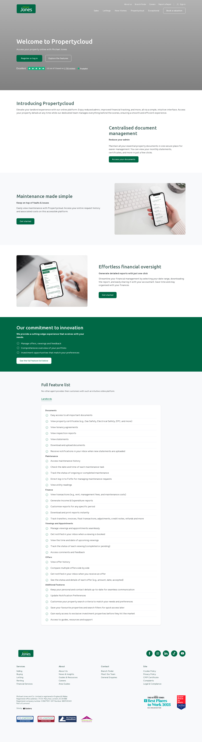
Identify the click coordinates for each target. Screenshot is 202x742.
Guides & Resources (68, 677)
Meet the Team (108, 674)
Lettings (107, 11)
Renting (20, 680)
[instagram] (158, 653)
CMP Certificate (151, 677)
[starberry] (27, 708)
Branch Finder (140, 4)
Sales (96, 11)
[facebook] (149, 653)
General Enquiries (109, 677)
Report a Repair (165, 4)
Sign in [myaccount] (181, 4)
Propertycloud (137, 11)
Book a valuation (174, 10)
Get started (25, 221)
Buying (19, 674)
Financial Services (24, 684)
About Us (63, 671)
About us (128, 4)
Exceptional (153, 11)
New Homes (121, 11)
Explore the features (58, 58)
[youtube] (182, 653)
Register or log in (29, 58)
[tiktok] (174, 653)
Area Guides (64, 684)
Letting (19, 677)
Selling (19, 671)
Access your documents (123, 159)
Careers (152, 4)
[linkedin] (166, 653)
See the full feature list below (34, 360)
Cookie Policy (149, 671)
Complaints (148, 680)
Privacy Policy (149, 674)
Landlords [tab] (46, 399)
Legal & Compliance (152, 684)
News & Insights (66, 674)
